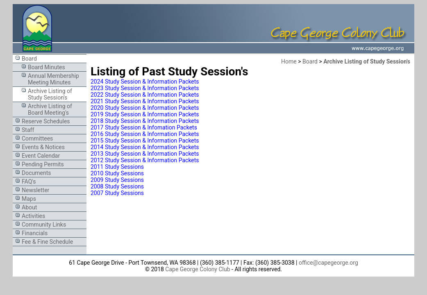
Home (289, 61)
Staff (28, 130)
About (29, 207)
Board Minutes (46, 67)
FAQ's (29, 181)
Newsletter (35, 190)
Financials (35, 233)
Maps (29, 198)
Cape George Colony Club (197, 269)
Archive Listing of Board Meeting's (50, 109)
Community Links (44, 224)
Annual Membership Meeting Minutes (53, 79)
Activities (33, 216)
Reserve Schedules (46, 121)
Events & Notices (43, 147)
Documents (36, 173)
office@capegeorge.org (328, 262)
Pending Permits (43, 164)
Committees (37, 138)
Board (29, 58)
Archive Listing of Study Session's (50, 94)
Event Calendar (41, 155)
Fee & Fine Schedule (47, 241)
